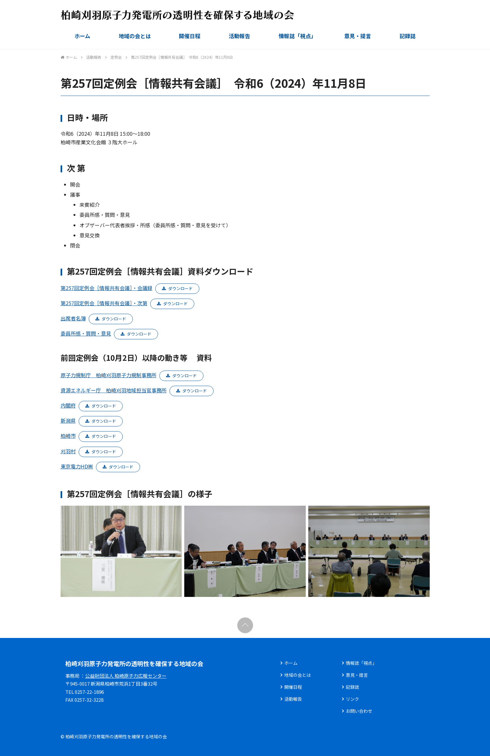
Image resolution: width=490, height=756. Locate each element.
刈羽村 (68, 451)
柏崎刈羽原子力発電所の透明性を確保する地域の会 (134, 663)
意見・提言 (357, 36)
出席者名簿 (73, 318)
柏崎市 (68, 435)
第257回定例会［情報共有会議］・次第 (104, 303)
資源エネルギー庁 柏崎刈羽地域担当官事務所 (114, 390)
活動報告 (239, 36)
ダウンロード (180, 288)
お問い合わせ (359, 711)
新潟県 (68, 420)
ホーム (82, 36)
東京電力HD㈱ (77, 466)
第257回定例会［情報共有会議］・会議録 (106, 288)
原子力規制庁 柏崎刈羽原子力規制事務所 (108, 375)
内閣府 (68, 405)
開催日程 (189, 36)
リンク (352, 699)
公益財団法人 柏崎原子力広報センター (126, 675)
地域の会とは (135, 36)
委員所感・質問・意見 (86, 333)
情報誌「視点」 (297, 36)
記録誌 (407, 36)
